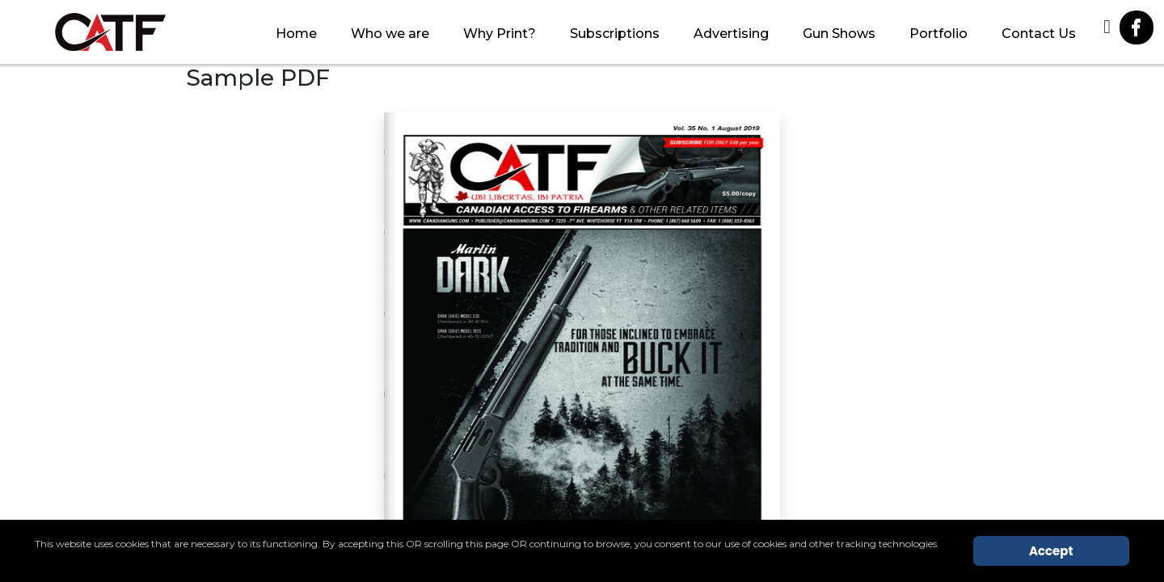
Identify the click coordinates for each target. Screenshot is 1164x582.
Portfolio (938, 33)
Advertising (731, 33)
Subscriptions (615, 33)
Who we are (390, 33)
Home (296, 33)
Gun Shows (839, 33)
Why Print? (499, 33)
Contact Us (1039, 33)
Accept (1051, 550)
